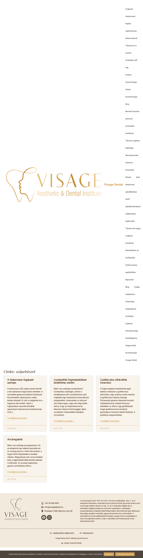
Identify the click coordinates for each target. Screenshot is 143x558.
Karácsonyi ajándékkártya (131, 188)
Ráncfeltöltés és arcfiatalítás (132, 254)
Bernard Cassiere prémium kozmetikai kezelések (132, 122)
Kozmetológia (131, 353)
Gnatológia (129, 302)
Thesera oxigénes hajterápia (132, 144)
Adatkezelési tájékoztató (130, 217)
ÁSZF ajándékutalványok (133, 203)
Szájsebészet (130, 309)
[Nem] (140, 554)
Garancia (129, 163)
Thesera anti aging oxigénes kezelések (132, 235)
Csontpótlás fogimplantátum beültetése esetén (70, 381)
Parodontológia (131, 331)
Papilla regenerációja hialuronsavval (131, 31)
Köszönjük (129, 170)
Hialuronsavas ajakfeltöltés (131, 268)
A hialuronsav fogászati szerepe (20, 381)
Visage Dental (113, 184)
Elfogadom (109, 554)
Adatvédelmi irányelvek (124, 554)
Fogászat (129, 9)
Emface (128, 75)
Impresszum (130, 16)
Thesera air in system (131, 49)
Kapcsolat (129, 280)
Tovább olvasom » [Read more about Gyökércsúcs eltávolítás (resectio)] (110, 421)
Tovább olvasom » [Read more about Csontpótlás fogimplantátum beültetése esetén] (64, 421)
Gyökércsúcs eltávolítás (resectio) (113, 381)
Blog (127, 287)
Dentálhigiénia (131, 338)
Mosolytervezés (131, 155)
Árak (138, 177)
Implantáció (130, 294)
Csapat (137, 287)
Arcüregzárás (14, 439)
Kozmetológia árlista (131, 86)
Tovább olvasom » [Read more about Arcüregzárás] (17, 472)
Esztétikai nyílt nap (131, 64)
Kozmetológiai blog (131, 100)
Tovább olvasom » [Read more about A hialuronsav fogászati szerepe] (17, 418)
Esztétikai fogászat (129, 320)
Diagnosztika (130, 345)
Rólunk (128, 177)
